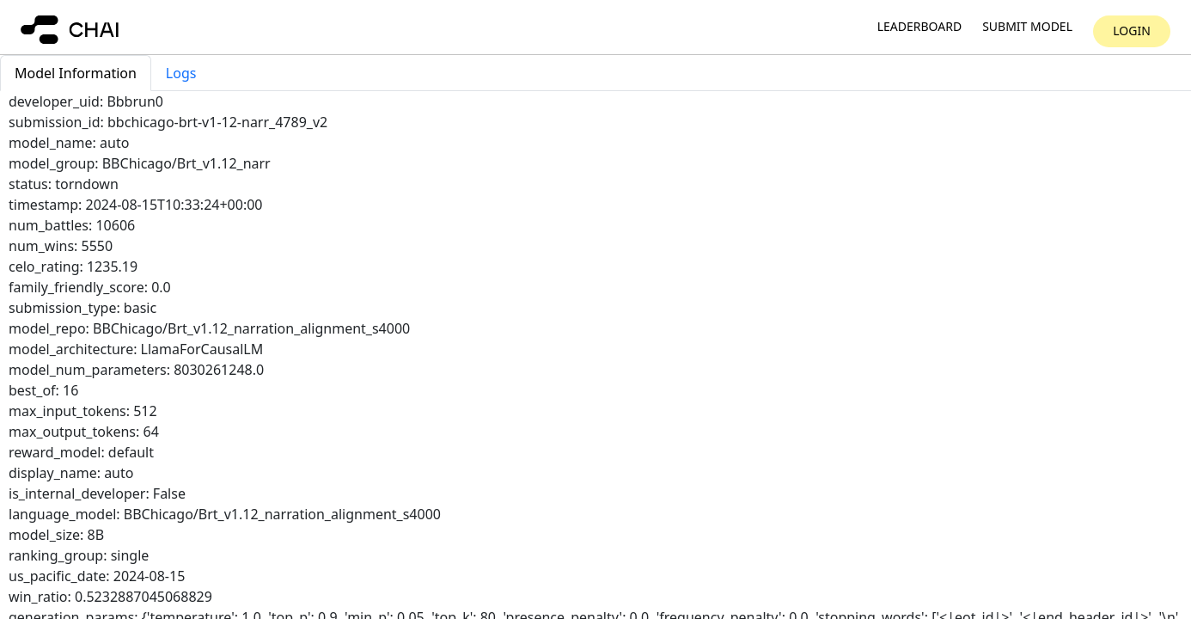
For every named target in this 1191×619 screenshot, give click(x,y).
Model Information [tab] (76, 73)
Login (1132, 30)
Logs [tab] (181, 73)
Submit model (1027, 27)
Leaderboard (919, 27)
